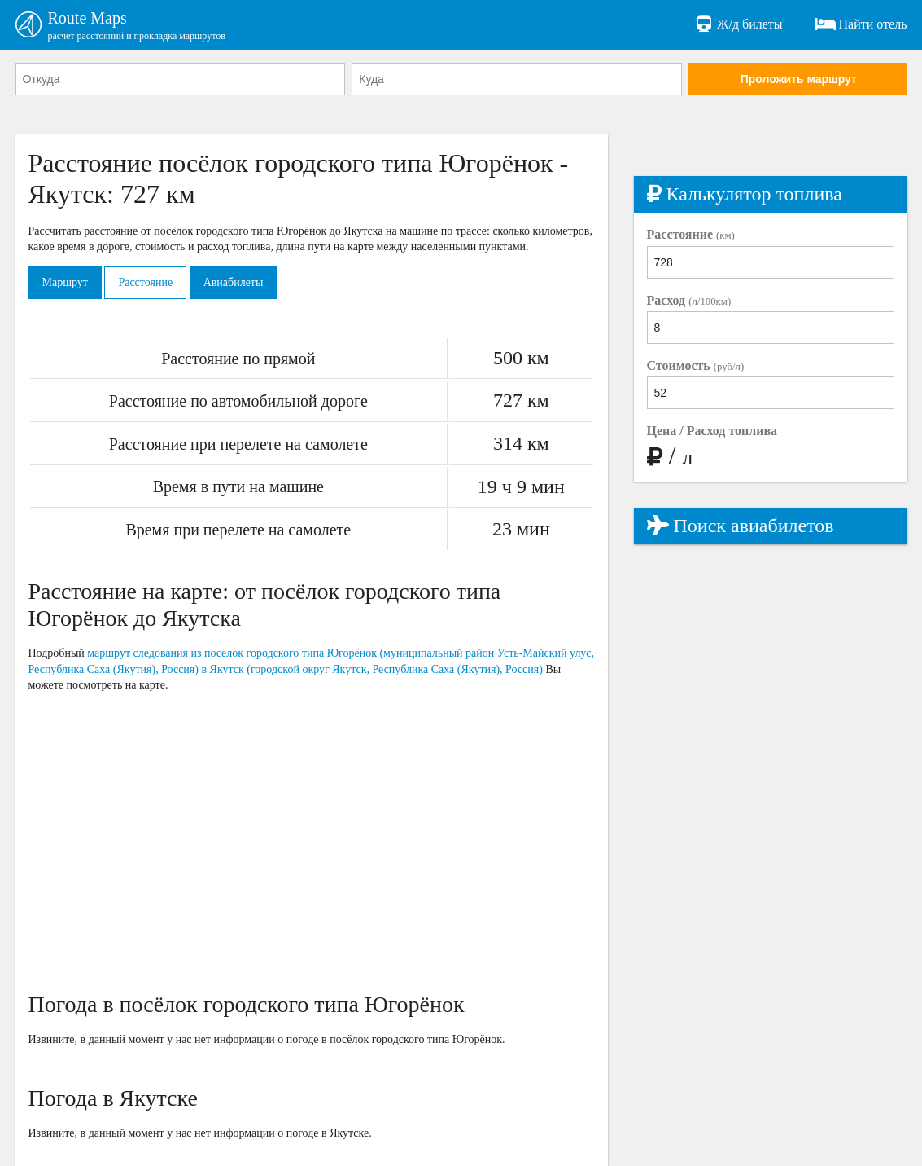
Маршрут (65, 282)
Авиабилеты (233, 282)
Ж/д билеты (737, 24)
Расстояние (145, 282)
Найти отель (861, 24)
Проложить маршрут (799, 79)
